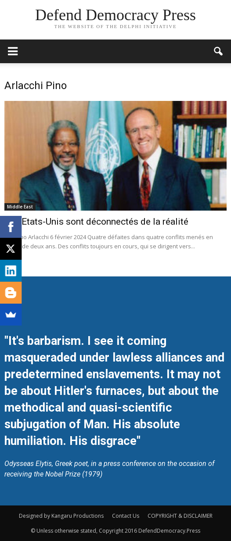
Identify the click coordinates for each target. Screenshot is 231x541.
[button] (218, 51)
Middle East (20, 207)
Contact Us (125, 516)
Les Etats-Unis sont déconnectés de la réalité (96, 221)
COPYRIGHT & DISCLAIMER (180, 516)
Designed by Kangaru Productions (61, 516)
